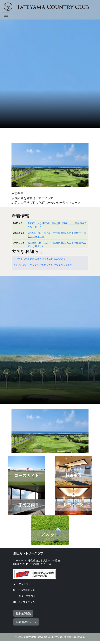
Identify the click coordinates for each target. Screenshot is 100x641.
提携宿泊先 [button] (23, 613)
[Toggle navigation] (6, 15)
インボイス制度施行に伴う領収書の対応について (39, 258)
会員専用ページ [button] (26, 622)
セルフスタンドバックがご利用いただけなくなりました (43, 264)
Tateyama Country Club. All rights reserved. (60, 636)
